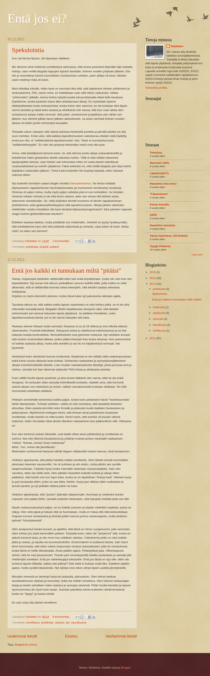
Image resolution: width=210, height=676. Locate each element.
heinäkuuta (160, 324)
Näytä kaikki (197, 254)
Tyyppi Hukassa (160, 246)
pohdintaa (32, 246)
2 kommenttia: (61, 241)
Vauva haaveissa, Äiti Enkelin (169, 235)
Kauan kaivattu (159, 204)
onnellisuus (33, 622)
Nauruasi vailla (159, 162)
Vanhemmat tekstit (121, 636)
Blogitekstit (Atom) (26, 644)
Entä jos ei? (37, 18)
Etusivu (71, 636)
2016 (153, 272)
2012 (153, 338)
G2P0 (153, 214)
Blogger (125, 667)
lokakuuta (159, 307)
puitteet (54, 246)
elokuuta (158, 318)
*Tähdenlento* (159, 194)
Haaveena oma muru (163, 183)
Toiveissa (156, 152)
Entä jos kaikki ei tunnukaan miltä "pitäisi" (66, 270)
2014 (153, 278)
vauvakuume (79, 622)
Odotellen (177, 46)
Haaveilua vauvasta (162, 225)
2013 (153, 283)
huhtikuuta (159, 330)
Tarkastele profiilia (156, 87)
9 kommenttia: (61, 616)
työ (67, 622)
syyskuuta (159, 313)
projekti (44, 246)
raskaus (59, 622)
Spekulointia (28, 49)
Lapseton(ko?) (159, 173)
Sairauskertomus (80, 183)
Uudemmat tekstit (22, 636)
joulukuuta (159, 288)
